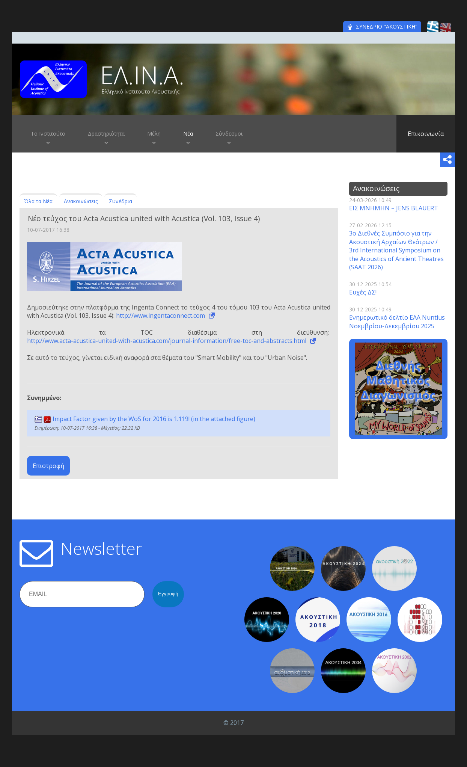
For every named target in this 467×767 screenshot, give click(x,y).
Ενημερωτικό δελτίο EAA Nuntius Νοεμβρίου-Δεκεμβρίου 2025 (397, 321)
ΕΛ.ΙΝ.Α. (142, 74)
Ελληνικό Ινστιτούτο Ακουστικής (140, 91)
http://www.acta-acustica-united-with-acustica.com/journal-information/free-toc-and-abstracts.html (167, 341)
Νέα (188, 133)
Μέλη (154, 133)
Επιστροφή (48, 466)
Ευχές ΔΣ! (363, 292)
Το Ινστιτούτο (48, 133)
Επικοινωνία (426, 134)
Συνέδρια (120, 201)
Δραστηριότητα (106, 133)
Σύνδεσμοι (229, 133)
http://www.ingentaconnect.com (161, 315)
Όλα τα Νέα (38, 201)
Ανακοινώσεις (81, 201)
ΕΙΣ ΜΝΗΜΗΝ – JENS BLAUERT (393, 208)
